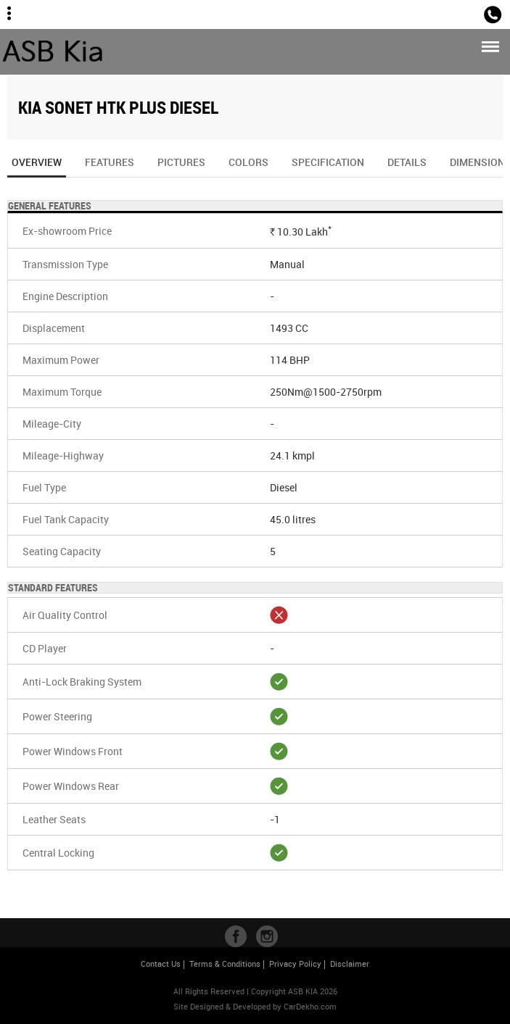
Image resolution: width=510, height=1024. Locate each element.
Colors (248, 162)
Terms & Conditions (224, 963)
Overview (37, 166)
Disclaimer (349, 963)
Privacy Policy (295, 963)
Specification (328, 162)
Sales (461, 13)
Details (407, 162)
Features (109, 162)
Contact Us (161, 963)
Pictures (181, 162)
